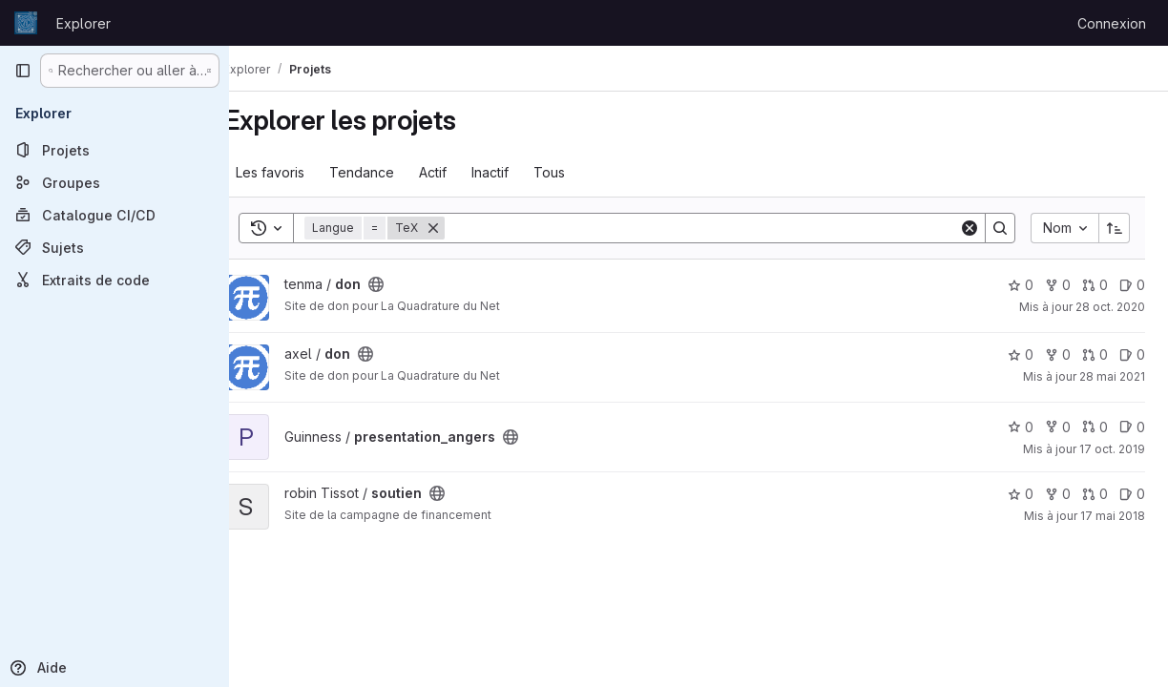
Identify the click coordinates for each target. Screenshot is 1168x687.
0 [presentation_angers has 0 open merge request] (1095, 427)
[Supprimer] (461, 228)
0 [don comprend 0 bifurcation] (1058, 285)
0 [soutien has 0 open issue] (1132, 494)
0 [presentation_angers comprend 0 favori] (1020, 427)
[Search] (716, 228)
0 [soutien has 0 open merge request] (1095, 494)
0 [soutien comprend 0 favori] (1020, 494)
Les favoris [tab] (298, 172)
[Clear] (969, 228)
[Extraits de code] (114, 279)
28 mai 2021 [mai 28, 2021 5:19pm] (1112, 376)
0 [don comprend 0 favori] (1020, 285)
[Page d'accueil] (25, 23)
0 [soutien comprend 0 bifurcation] (1058, 494)
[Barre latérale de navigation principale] (23, 70)
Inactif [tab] (518, 172)
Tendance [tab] (390, 172)
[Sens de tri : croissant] (1114, 228)
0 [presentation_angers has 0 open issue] (1132, 427)
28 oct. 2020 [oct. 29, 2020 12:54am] (1110, 307)
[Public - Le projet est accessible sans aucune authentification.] (404, 284)
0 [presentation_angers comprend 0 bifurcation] (1058, 427)
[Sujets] (114, 247)
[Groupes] (114, 182)
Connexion (1111, 23)
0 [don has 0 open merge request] (1095, 285)
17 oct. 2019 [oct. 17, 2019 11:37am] (1112, 449)
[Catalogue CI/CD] (114, 214)
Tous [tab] (578, 172)
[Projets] (114, 150)
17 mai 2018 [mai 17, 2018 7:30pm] (1112, 516)
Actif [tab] (461, 172)
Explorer (83, 23)
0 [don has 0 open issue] (1132, 285)
